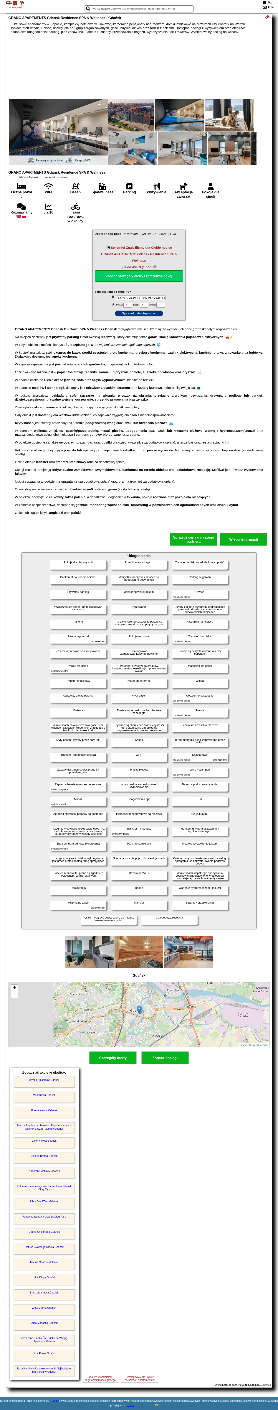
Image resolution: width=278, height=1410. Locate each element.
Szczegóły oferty (113, 1058)
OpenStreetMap (260, 1045)
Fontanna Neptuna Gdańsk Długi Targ (44, 1216)
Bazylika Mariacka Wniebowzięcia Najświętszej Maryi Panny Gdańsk (44, 1370)
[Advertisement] (139, 66)
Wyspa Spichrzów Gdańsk (44, 1079)
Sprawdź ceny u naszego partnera (193, 539)
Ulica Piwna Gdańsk (44, 1353)
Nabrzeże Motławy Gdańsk (44, 1171)
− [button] (14, 994)
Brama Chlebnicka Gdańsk (44, 1231)
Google (55, 1400)
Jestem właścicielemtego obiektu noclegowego (100, 1378)
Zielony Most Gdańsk (44, 1140)
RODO (130, 1405)
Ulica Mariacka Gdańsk (44, 1323)
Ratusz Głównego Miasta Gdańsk (44, 1247)
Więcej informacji (243, 539)
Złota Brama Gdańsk (44, 1307)
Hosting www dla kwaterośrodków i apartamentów (140, 1378)
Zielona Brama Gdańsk (44, 1155)
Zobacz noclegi (165, 1058)
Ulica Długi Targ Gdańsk (44, 1201)
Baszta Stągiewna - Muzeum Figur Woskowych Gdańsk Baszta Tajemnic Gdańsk (44, 1127)
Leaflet (243, 1045)
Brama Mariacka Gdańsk (44, 1292)
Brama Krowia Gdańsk (44, 1110)
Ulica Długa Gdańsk (44, 1277)
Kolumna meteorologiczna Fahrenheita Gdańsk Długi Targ (44, 1188)
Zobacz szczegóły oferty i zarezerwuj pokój (139, 276)
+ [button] (14, 988)
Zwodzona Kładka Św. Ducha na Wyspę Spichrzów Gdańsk (44, 1340)
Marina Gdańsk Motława (44, 1262)
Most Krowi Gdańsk (44, 1095)
